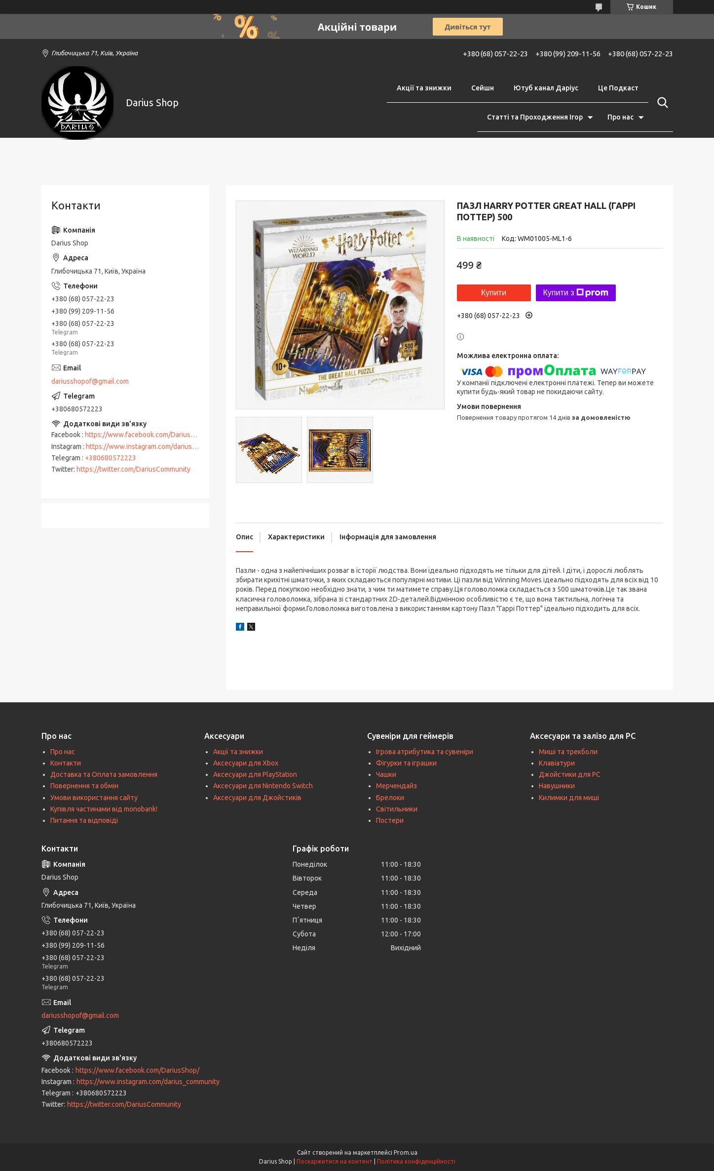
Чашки (386, 774)
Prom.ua (405, 1152)
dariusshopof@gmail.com (90, 381)
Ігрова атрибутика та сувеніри (424, 752)
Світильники (396, 809)
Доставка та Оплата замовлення (103, 774)
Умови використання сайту (94, 798)
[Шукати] (660, 102)
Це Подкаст (618, 88)
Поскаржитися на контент (335, 1161)
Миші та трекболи (568, 752)
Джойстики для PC (570, 774)
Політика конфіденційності (416, 1161)
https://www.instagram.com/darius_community (157, 446)
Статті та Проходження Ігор (535, 117)
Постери (390, 820)
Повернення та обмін (84, 786)
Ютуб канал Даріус (546, 88)
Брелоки (390, 798)
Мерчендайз (396, 786)
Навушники (557, 786)
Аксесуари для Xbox (245, 763)
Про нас (620, 117)
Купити (493, 292)
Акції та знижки (424, 88)
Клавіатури (557, 763)
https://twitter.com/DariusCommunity (133, 469)
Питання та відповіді (84, 820)
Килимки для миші (569, 798)
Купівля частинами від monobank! (103, 809)
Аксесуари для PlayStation (255, 774)
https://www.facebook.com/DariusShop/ (147, 435)
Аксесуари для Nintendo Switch (263, 786)
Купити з (576, 292)
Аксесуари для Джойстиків (257, 798)
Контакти (65, 763)
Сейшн (482, 88)
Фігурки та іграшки (406, 763)
